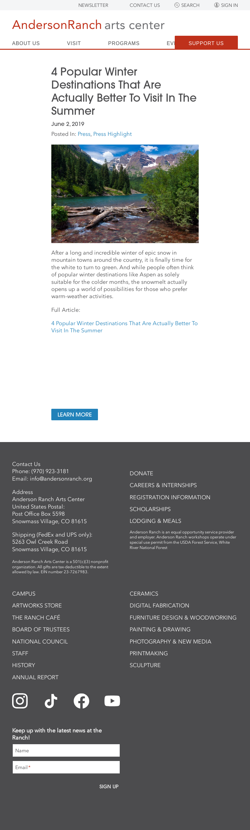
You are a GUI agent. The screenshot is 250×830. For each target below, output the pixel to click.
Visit (74, 43)
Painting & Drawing (160, 629)
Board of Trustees (41, 629)
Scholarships (150, 509)
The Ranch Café (36, 617)
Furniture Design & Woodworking (183, 617)
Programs (124, 43)
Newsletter (93, 5)
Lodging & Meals (155, 521)
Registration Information (170, 497)
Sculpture (145, 665)
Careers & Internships (163, 485)
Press (84, 134)
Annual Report (35, 677)
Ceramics (144, 593)
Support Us (206, 43)
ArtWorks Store (37, 605)
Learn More (75, 414)
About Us (26, 43)
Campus (23, 593)
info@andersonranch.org (61, 478)
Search (190, 5)
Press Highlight (112, 134)
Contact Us (145, 5)
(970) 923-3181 (50, 471)
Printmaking (149, 653)
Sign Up (109, 786)
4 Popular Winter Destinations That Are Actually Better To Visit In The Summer (124, 327)
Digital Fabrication (159, 605)
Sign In (229, 5)
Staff (20, 653)
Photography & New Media (170, 641)
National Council (40, 641)
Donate (141, 473)
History (23, 665)
